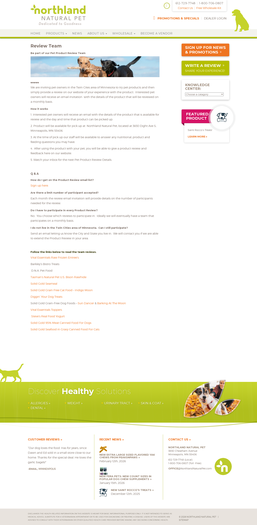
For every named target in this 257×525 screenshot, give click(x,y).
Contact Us (185, 8)
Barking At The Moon (111, 303)
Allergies (39, 403)
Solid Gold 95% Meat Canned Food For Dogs (61, 323)
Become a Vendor (157, 33)
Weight (73, 403)
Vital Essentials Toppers (46, 309)
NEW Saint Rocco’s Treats (131, 490)
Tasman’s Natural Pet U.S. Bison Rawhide (58, 277)
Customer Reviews (44, 439)
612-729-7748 (186, 3)
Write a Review (203, 65)
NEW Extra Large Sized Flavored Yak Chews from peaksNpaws (127, 456)
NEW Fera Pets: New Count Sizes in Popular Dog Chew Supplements (125, 478)
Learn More (196, 136)
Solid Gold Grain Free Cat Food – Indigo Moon (62, 290)
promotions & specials (178, 18)
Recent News (110, 439)
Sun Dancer (86, 303)
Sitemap (183, 520)
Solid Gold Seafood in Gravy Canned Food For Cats (65, 329)
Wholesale (123, 33)
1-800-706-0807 (211, 3)
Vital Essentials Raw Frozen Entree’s (55, 257)
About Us (97, 33)
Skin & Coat (151, 403)
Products (56, 33)
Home (36, 33)
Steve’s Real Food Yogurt (48, 316)
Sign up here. (40, 185)
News (77, 33)
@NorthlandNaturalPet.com (190, 468)
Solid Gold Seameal (44, 283)
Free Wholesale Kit (208, 8)
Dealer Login (215, 18)
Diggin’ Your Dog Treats (46, 296)
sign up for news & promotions (205, 50)
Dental (37, 408)
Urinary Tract (117, 403)
